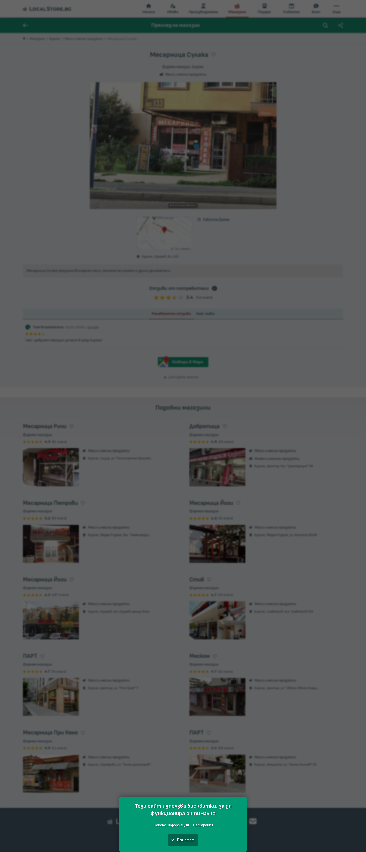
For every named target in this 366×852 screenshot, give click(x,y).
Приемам (182, 840)
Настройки (203, 825)
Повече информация (171, 825)
